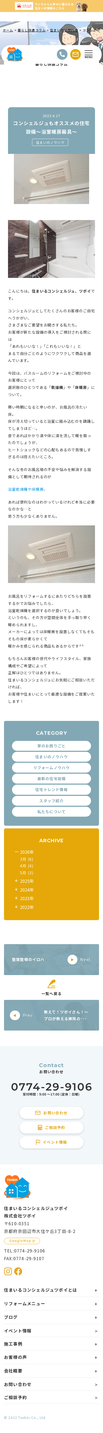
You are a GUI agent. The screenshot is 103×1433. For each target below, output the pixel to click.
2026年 (27, 852)
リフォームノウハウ (51, 767)
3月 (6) (26, 859)
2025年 (27, 881)
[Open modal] (88, 54)
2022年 (27, 907)
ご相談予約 (15, 1397)
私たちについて (51, 811)
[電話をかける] (62, 54)
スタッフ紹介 (51, 800)
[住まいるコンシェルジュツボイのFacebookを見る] (18, 1271)
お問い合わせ (17, 1384)
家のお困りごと (51, 745)
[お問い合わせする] (75, 54)
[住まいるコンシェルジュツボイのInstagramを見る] (8, 1271)
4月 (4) (26, 865)
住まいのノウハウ (50, 142)
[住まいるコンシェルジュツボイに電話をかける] (51, 1089)
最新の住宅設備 (51, 778)
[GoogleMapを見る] (22, 1241)
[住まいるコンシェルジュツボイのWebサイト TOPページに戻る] (15, 54)
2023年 (27, 898)
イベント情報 (17, 1330)
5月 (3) (26, 872)
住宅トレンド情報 (51, 789)
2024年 (27, 890)
